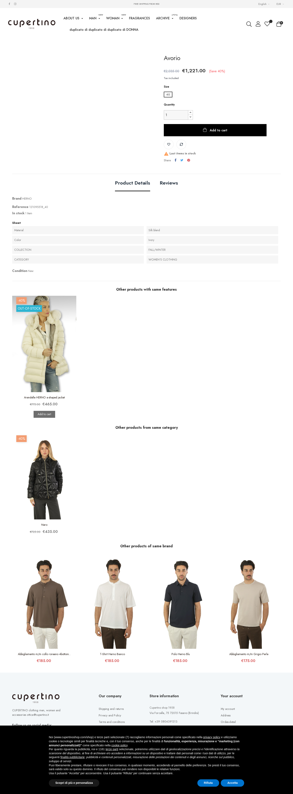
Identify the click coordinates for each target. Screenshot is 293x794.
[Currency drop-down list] (281, 4)
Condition (19, 285)
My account (228, 723)
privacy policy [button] (211, 737)
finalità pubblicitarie (72, 757)
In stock (18, 227)
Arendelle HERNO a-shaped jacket (44, 412)
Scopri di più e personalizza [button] (74, 782)
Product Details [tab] (132, 198)
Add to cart (218, 145)
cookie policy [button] (119, 745)
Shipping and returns (111, 723)
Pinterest (188, 175)
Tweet (181, 175)
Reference (20, 221)
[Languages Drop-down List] (264, 4)
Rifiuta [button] (208, 782)
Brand (16, 213)
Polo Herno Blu (181, 669)
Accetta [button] (232, 782)
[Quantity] (176, 129)
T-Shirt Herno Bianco (112, 669)
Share (175, 175)
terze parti (112, 749)
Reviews (169, 198)
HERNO (27, 213)
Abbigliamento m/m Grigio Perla (248, 669)
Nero (44, 540)
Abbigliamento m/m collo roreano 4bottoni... (44, 669)
